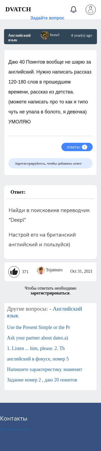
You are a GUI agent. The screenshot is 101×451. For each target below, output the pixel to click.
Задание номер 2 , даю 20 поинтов (42, 380)
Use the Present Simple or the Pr (38, 327)
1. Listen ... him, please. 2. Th (36, 348)
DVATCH (18, 9)
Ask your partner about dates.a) (37, 338)
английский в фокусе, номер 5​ (38, 359)
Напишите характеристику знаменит (44, 369)
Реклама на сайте (15, 429)
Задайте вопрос (47, 18)
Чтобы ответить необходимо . (50, 290)
